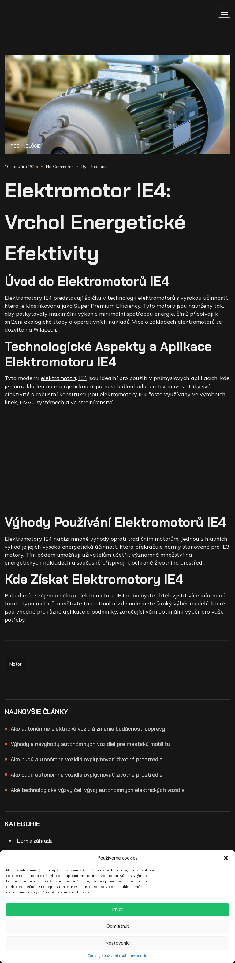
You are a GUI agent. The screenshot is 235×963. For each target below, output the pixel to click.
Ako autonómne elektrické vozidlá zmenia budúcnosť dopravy (88, 729)
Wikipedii (45, 329)
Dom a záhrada (35, 841)
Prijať (117, 909)
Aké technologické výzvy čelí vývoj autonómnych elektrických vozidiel (98, 790)
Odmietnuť (117, 926)
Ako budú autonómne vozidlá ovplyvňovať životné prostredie (86, 759)
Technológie (25, 146)
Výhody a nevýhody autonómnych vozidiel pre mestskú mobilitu (90, 744)
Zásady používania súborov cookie (117, 955)
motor (15, 664)
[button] (226, 858)
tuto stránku (99, 603)
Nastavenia (117, 943)
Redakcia (99, 166)
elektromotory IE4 (64, 378)
